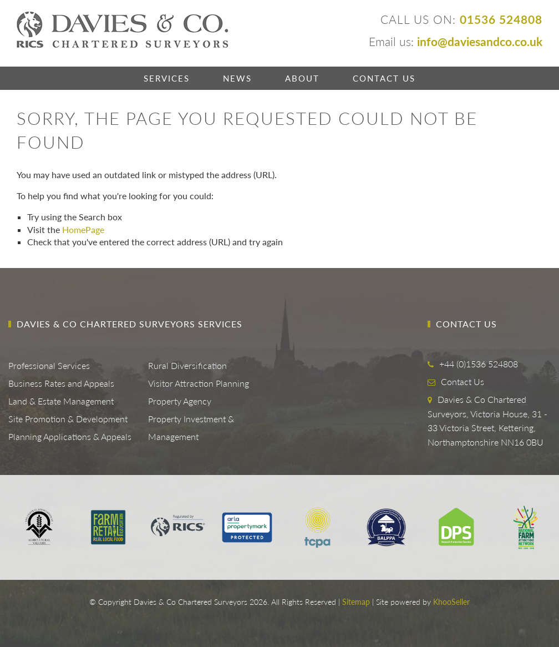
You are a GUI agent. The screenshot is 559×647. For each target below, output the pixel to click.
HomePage (83, 229)
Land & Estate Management (61, 401)
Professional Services (49, 365)
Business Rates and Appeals (61, 383)
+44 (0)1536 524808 (478, 363)
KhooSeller (451, 601)
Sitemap (356, 601)
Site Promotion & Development (68, 418)
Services (167, 78)
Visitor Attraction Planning (198, 383)
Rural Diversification (187, 365)
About (302, 78)
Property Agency (179, 401)
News (237, 78)
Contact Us (384, 78)
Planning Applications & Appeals (69, 436)
